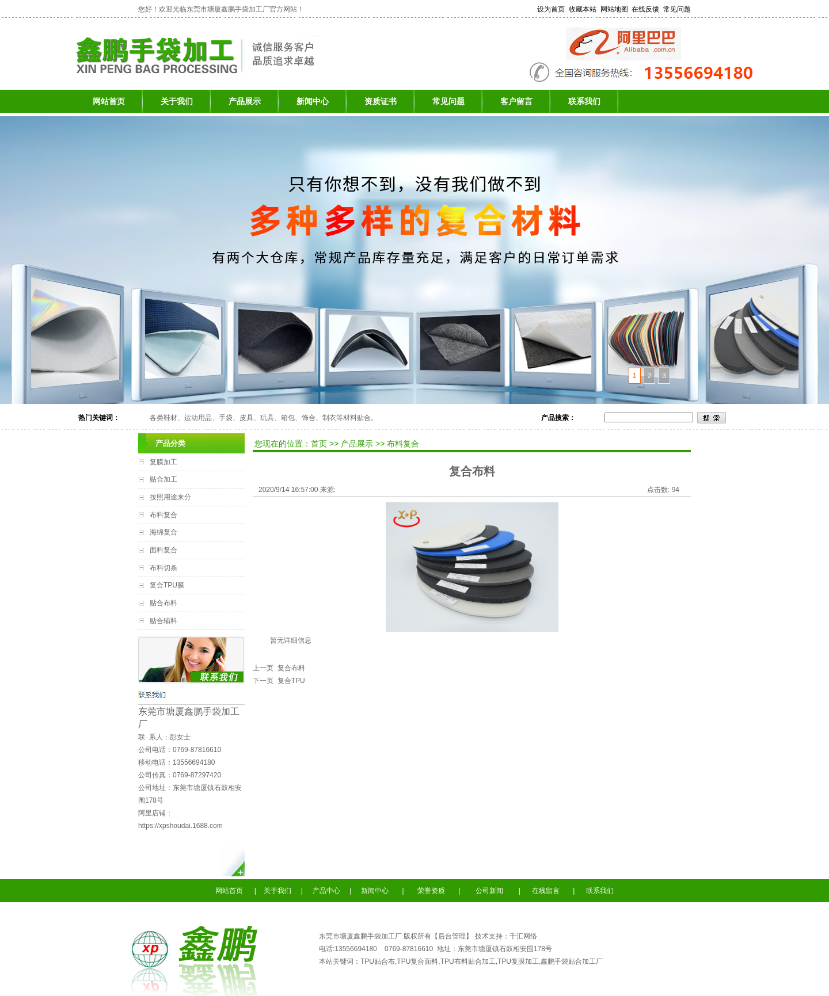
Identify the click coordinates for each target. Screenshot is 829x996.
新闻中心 (312, 101)
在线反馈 (645, 9)
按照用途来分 (170, 497)
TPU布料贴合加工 (468, 961)
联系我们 (584, 101)
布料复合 (163, 515)
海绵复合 (163, 532)
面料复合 (163, 550)
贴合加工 (163, 479)
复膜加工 (163, 462)
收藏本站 (582, 9)
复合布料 (289, 668)
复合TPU (289, 681)
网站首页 (109, 101)
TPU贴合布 (377, 961)
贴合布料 (163, 603)
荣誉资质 (433, 891)
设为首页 (551, 9)
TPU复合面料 (417, 961)
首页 (320, 443)
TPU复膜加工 (518, 961)
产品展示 (245, 101)
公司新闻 (488, 891)
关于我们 (177, 101)
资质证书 (380, 101)
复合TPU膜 (167, 585)
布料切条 (163, 568)
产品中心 (326, 891)
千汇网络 (523, 936)
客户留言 (516, 101)
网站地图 (614, 9)
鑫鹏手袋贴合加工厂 (572, 961)
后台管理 (452, 936)
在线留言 (545, 891)
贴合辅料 (163, 621)
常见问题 (677, 9)
